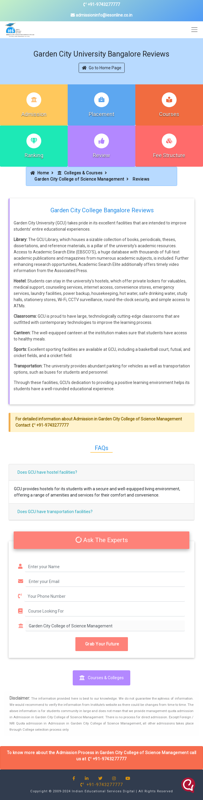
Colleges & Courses (80, 173)
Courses (169, 114)
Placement (101, 114)
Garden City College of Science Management (79, 179)
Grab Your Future (101, 644)
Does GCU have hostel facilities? (47, 472)
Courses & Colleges (101, 677)
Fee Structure (169, 155)
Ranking (34, 155)
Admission (34, 114)
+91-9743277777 (101, 4)
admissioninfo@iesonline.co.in (101, 15)
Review (101, 155)
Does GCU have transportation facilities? (55, 511)
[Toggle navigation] (194, 30)
